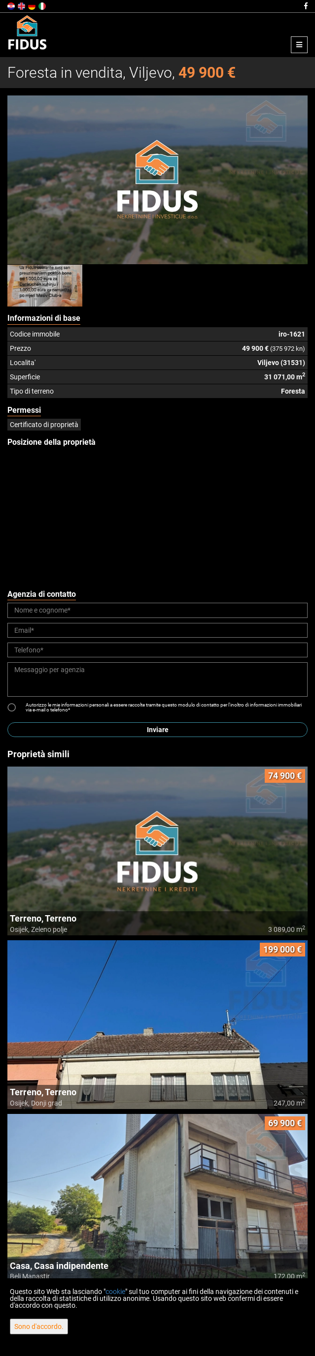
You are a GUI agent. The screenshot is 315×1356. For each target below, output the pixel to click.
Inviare (158, 730)
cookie (115, 1291)
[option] (45, 285)
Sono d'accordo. (39, 1326)
